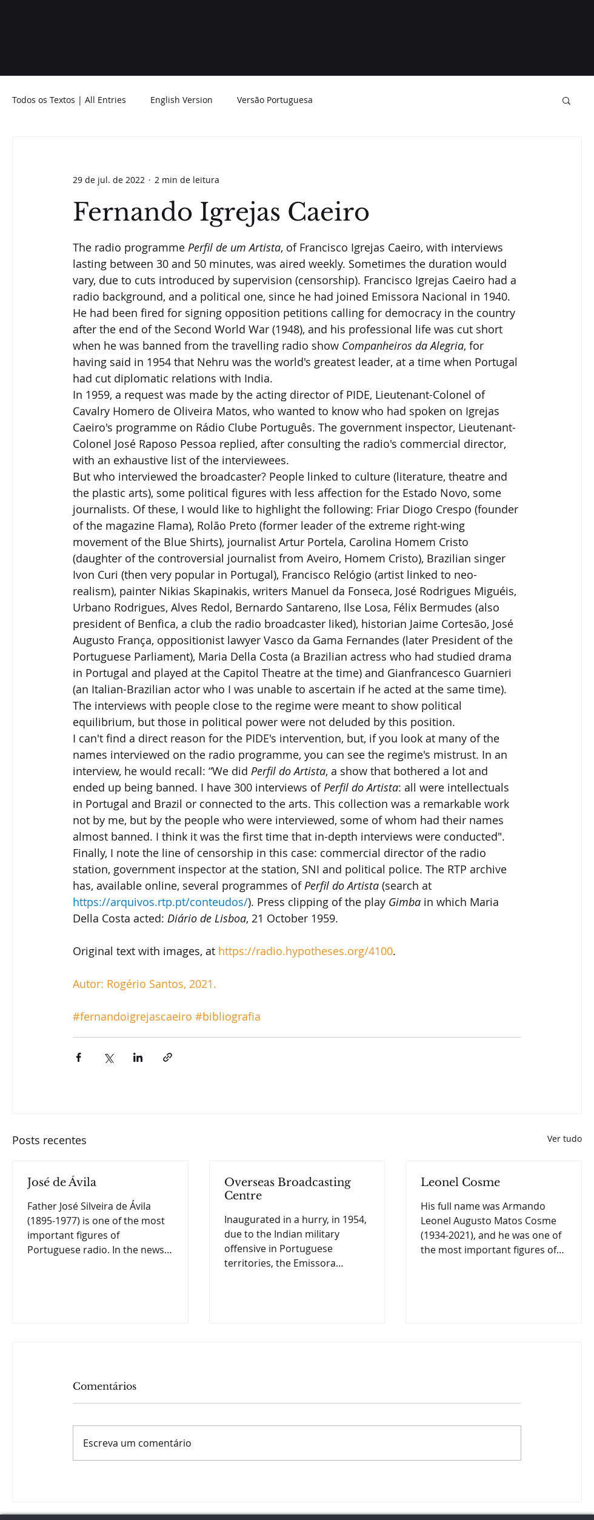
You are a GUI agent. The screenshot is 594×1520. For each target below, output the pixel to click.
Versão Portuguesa (275, 99)
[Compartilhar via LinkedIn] (138, 1057)
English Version (181, 99)
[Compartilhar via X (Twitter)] (108, 1057)
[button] (566, 100)
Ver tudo (564, 1138)
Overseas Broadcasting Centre (287, 1189)
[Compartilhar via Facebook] (78, 1057)
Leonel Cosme (460, 1182)
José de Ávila (61, 1182)
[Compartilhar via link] (167, 1057)
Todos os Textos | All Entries (69, 99)
